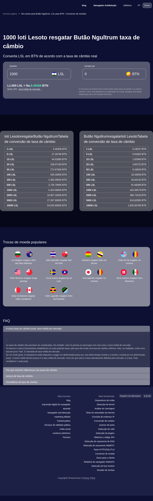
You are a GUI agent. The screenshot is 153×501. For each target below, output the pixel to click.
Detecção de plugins (105, 433)
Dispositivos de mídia (104, 400)
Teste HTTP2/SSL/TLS (104, 449)
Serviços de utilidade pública (57, 425)
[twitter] (16, 402)
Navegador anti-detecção (58, 412)
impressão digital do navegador (56, 404)
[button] (76, 329)
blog (82, 5)
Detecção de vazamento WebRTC (98, 445)
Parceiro (66, 437)
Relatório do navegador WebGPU (99, 462)
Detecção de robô (106, 429)
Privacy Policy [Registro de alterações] (89, 478)
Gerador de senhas (105, 470)
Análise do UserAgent (104, 408)
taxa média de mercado (30, 89)
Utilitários (125, 5)
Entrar (147, 5)
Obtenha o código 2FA (104, 437)
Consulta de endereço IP (103, 417)
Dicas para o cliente (105, 458)
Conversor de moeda (104, 454)
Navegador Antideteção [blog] (103, 5)
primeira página (10, 14)
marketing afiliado (62, 417)
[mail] (5, 402)
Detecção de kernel (105, 404)
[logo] (16, 5)
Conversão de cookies (104, 421)
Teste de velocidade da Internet (100, 412)
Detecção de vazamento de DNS (99, 441)
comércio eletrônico (61, 433)
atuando (66, 408)
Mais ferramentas (106, 396)
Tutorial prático (63, 421)
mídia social (65, 429)
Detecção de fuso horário (103, 466)
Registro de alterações (130, 396)
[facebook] (11, 402)
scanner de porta (106, 425)
